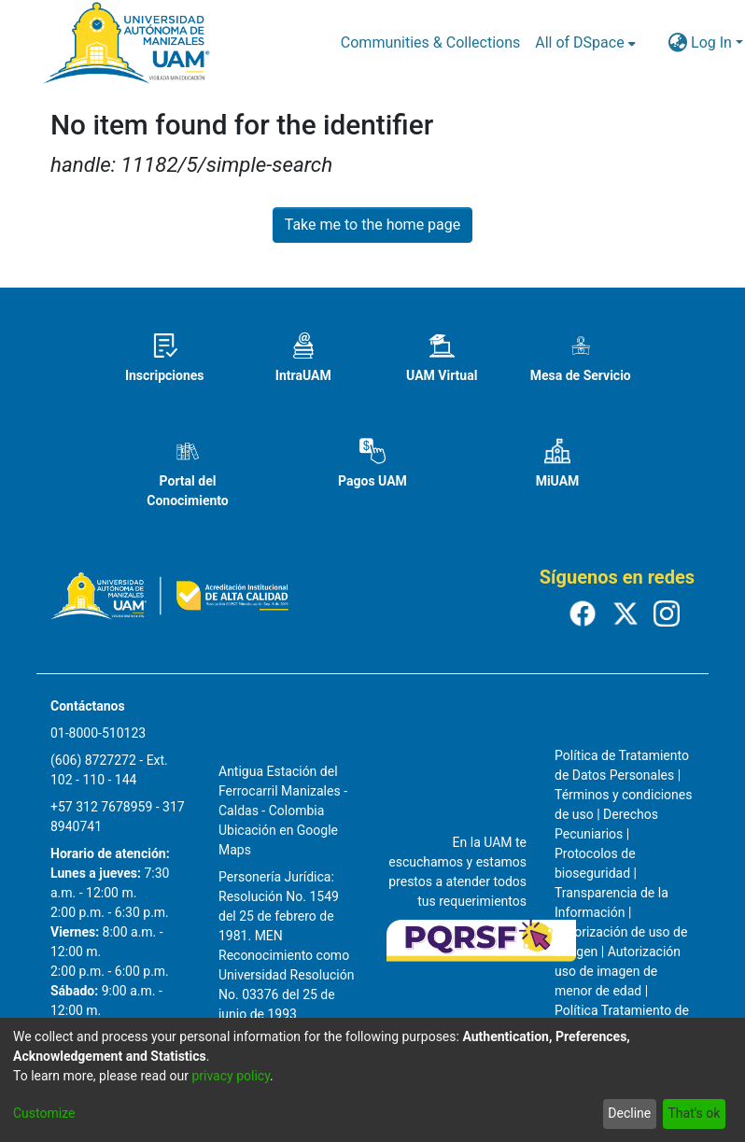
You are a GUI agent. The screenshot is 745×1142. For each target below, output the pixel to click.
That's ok (694, 1113)
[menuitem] (585, 43)
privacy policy (230, 1075)
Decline (629, 1113)
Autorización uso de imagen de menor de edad (618, 971)
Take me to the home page (373, 224)
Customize (44, 1113)
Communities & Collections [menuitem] (430, 42)
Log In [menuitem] (711, 42)
